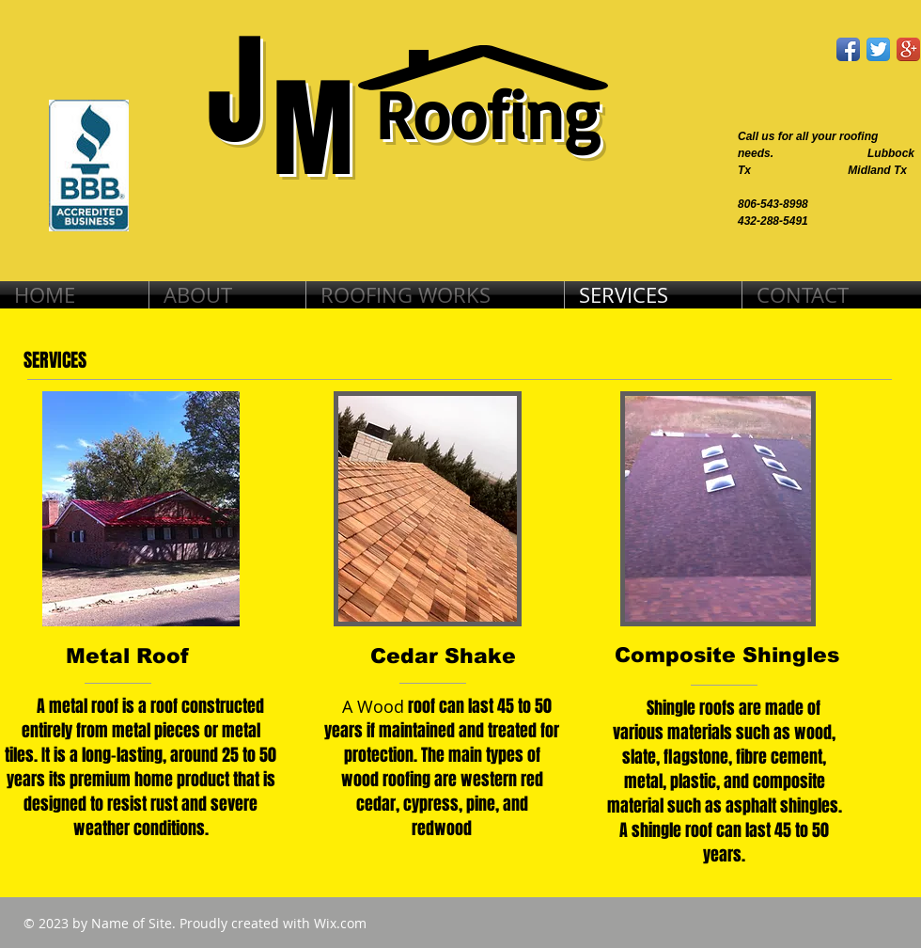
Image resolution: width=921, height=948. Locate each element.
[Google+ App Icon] (908, 49)
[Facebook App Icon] (848, 49)
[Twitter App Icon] (878, 49)
